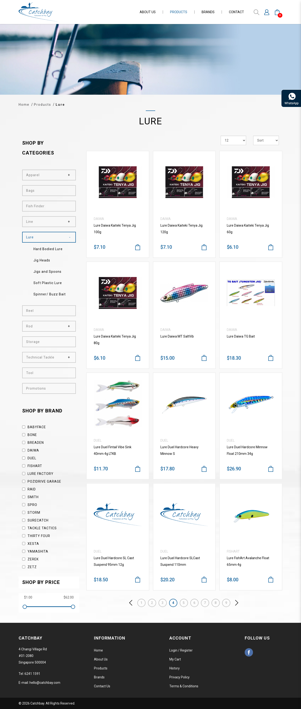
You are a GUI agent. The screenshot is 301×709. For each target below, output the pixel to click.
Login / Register (181, 650)
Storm (31, 512)
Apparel (33, 175)
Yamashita (35, 551)
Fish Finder (35, 206)
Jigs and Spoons (47, 271)
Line (29, 222)
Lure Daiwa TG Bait (241, 336)
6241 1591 (32, 674)
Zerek (30, 559)
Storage (33, 342)
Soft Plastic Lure (47, 283)
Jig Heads (41, 260)
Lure (60, 104)
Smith (30, 497)
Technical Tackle (40, 357)
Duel (29, 458)
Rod (29, 326)
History (174, 668)
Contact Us (102, 686)
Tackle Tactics (39, 528)
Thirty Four (36, 536)
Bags (30, 190)
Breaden (33, 442)
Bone (29, 435)
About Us (101, 659)
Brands (99, 677)
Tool (29, 373)
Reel (30, 311)
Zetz (29, 567)
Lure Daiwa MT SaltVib (177, 336)
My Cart (175, 659)
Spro (29, 505)
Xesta (30, 544)
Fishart (32, 466)
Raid (29, 489)
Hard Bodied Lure (48, 249)
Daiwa (30, 450)
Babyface (34, 427)
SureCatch (35, 520)
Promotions (36, 388)
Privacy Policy (179, 677)
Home (24, 104)
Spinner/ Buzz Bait (49, 294)
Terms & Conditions (183, 686)
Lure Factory (37, 474)
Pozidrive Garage (41, 481)
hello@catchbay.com (44, 683)
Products (42, 104)
